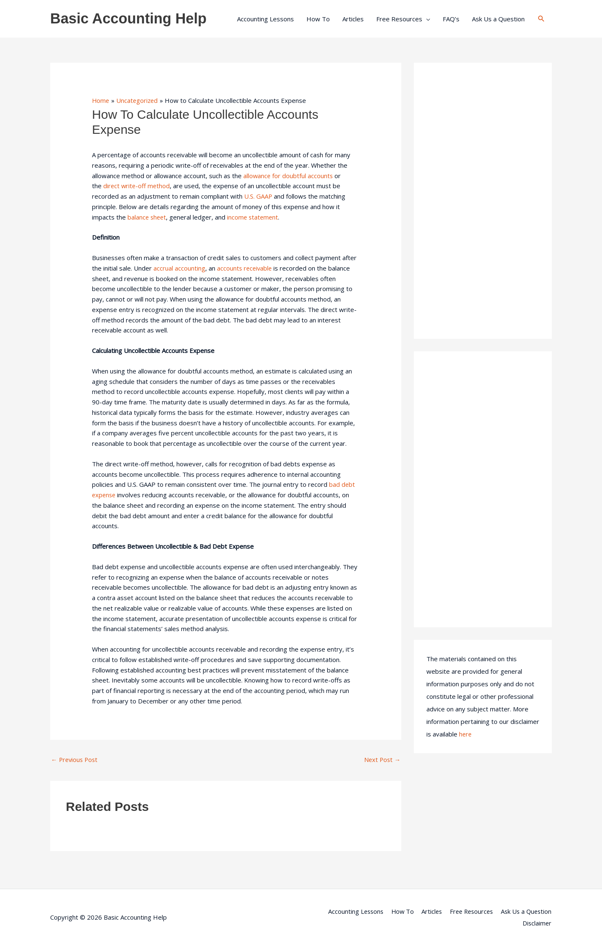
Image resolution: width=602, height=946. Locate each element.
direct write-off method (137, 186)
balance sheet (148, 217)
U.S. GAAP (258, 196)
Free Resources (399, 19)
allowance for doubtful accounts (288, 175)
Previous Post (75, 759)
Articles (353, 19)
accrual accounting (179, 268)
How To (318, 19)
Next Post (381, 759)
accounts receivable (245, 268)
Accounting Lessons (265, 19)
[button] (541, 19)
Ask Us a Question (498, 19)
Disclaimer (537, 923)
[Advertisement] (482, 200)
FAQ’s (451, 19)
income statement (255, 217)
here (465, 734)
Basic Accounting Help (129, 18)
